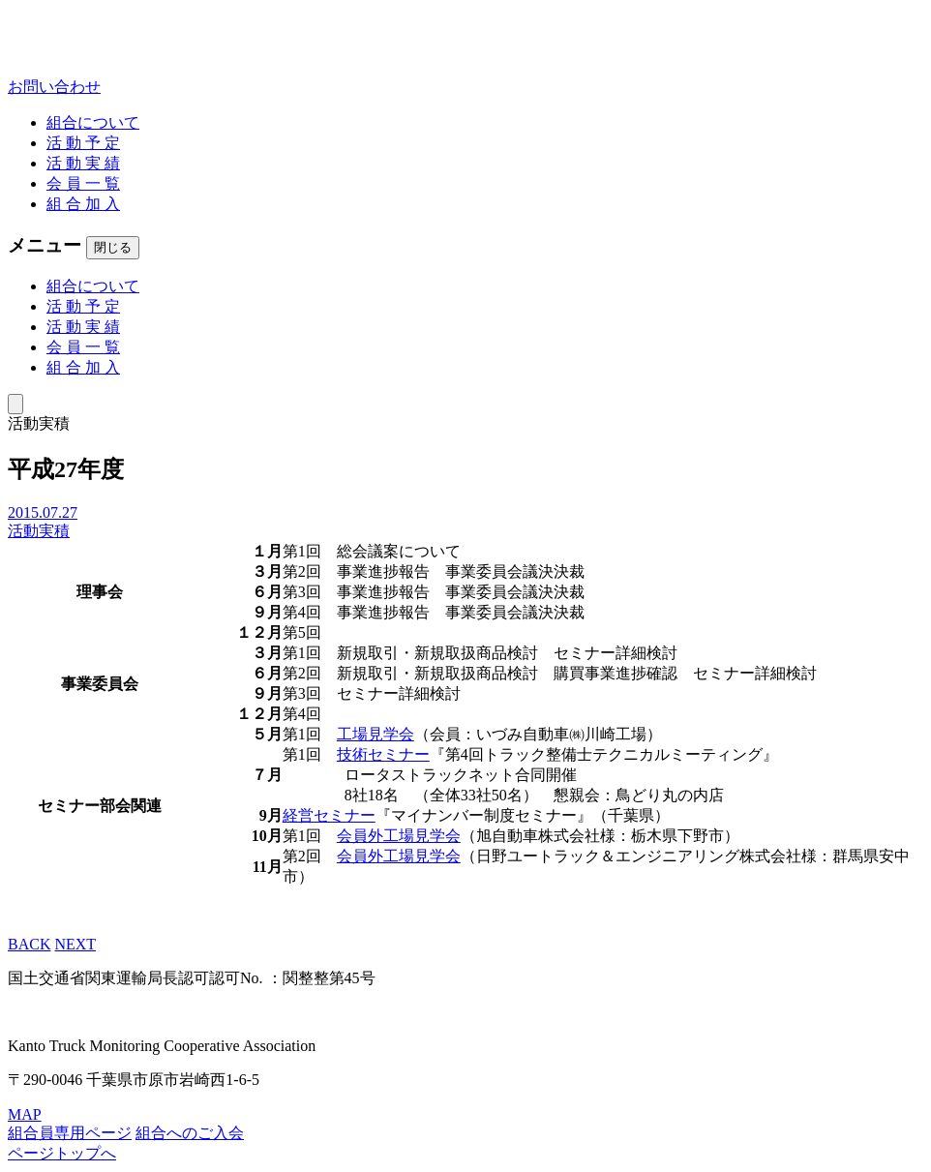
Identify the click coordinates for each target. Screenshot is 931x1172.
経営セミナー (329, 815)
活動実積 (39, 531)
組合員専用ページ (70, 1133)
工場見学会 (375, 734)
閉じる (113, 247)
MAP (25, 1114)
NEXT (75, 944)
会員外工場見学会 (399, 835)
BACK (29, 944)
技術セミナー (383, 754)
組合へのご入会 (189, 1133)
